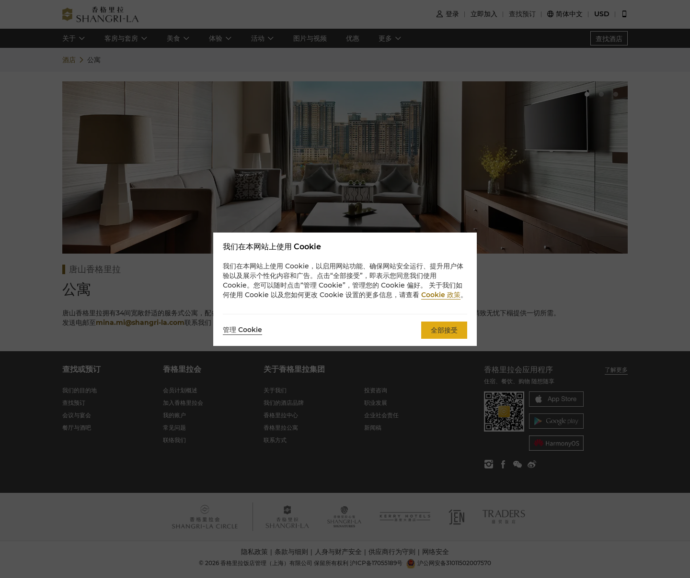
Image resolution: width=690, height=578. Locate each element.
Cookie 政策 (440, 294)
